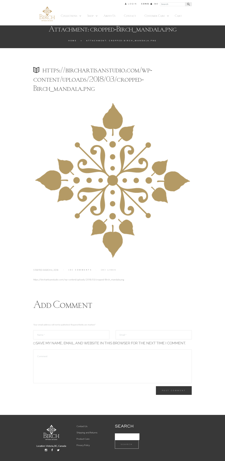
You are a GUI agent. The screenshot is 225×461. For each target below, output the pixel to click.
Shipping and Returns (87, 432)
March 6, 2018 (50, 270)
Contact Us (82, 426)
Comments (80, 270)
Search (127, 444)
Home (72, 41)
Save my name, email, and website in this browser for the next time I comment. (111, 343)
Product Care (83, 439)
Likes (108, 270)
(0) (156, 4)
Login (132, 4)
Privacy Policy (83, 445)
